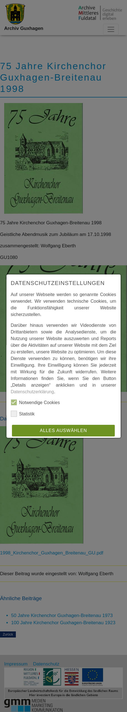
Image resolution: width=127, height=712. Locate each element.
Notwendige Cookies (35, 402)
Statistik (23, 414)
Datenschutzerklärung (32, 391)
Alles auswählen (63, 430)
